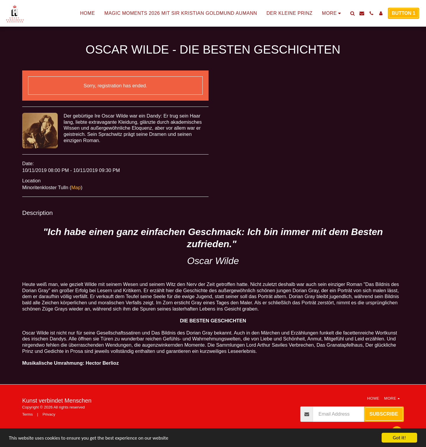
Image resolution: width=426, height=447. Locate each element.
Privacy (49, 414)
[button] (352, 13)
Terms (27, 414)
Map (76, 187)
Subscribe (383, 414)
